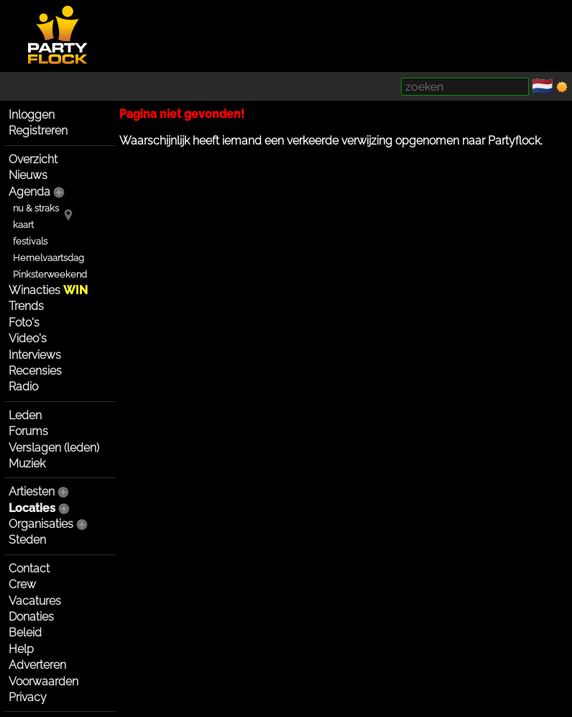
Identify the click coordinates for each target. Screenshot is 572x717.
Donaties (31, 617)
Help (21, 649)
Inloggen (32, 115)
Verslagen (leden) (54, 448)
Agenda (29, 191)
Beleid (25, 632)
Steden (27, 540)
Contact (29, 568)
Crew (22, 584)
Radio (23, 386)
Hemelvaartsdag (48, 257)
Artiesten (32, 491)
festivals (30, 241)
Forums (28, 431)
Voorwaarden (43, 681)
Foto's (24, 322)
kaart (23, 224)
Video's (28, 338)
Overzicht (33, 159)
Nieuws (28, 175)
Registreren (38, 130)
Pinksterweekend (50, 274)
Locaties (32, 508)
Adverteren (37, 665)
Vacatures (35, 601)
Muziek (27, 463)
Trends (26, 306)
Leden (25, 415)
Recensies (35, 371)
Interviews (35, 355)
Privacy (28, 697)
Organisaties (41, 524)
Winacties (48, 290)
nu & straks (36, 208)
